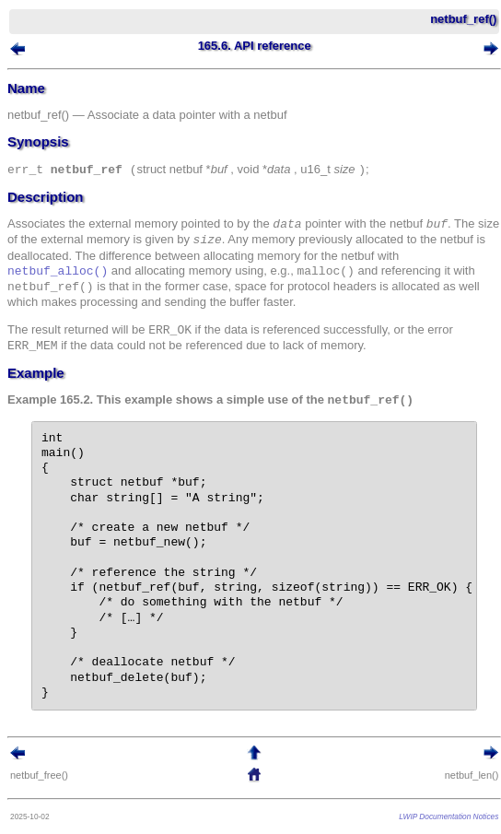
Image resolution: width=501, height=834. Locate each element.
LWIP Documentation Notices (448, 816)
